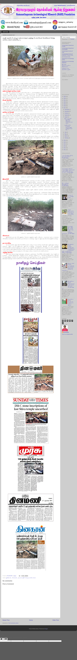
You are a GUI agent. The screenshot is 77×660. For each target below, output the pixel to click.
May (66, 134)
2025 (65, 98)
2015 (65, 142)
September (67, 115)
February (67, 137)
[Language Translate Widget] (69, 37)
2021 (65, 100)
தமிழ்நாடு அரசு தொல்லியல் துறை (66, 69)
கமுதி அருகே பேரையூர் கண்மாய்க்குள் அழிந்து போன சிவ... (68, 127)
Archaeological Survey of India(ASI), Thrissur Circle (67, 54)
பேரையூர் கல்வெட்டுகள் (30, 577)
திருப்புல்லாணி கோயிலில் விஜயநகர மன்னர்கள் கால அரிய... (68, 121)
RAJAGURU (66, 332)
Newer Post (5, 620)
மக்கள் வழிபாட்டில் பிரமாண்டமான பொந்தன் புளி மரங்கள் (71, 212)
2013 (65, 145)
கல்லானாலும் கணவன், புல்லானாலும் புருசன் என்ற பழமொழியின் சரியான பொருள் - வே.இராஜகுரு (68, 170)
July (66, 132)
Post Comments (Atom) (13, 623)
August (66, 116)
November (67, 111)
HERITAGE (5, 31)
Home (31, 620)
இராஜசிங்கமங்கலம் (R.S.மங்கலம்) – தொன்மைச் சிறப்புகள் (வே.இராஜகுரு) (68, 285)
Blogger (46, 628)
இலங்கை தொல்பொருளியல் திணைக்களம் (66, 65)
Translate (70, 39)
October (66, 113)
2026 (65, 96)
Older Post (55, 620)
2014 (65, 144)
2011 (65, 149)
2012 (65, 147)
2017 (65, 107)
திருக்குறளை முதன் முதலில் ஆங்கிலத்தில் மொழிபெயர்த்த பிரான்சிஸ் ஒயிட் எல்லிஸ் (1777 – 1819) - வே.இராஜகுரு (68, 248)
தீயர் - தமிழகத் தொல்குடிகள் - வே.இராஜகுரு (65, 184)
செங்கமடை (14, 577)
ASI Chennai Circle (66, 56)
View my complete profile (67, 334)
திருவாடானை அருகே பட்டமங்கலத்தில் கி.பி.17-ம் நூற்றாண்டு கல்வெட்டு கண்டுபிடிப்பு (68, 267)
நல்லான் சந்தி (21, 577)
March (66, 135)
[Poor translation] (5, 639)
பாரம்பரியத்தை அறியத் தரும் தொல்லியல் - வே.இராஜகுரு (67, 156)
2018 (65, 105)
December (67, 109)
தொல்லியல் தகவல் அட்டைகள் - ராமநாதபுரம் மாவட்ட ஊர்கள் (71, 302)
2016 (65, 140)
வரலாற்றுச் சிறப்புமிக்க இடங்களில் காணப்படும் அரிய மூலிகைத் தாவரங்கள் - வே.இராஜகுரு (68, 230)
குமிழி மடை (9, 577)
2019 (65, 103)
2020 (65, 102)
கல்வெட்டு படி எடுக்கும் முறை (71, 196)
